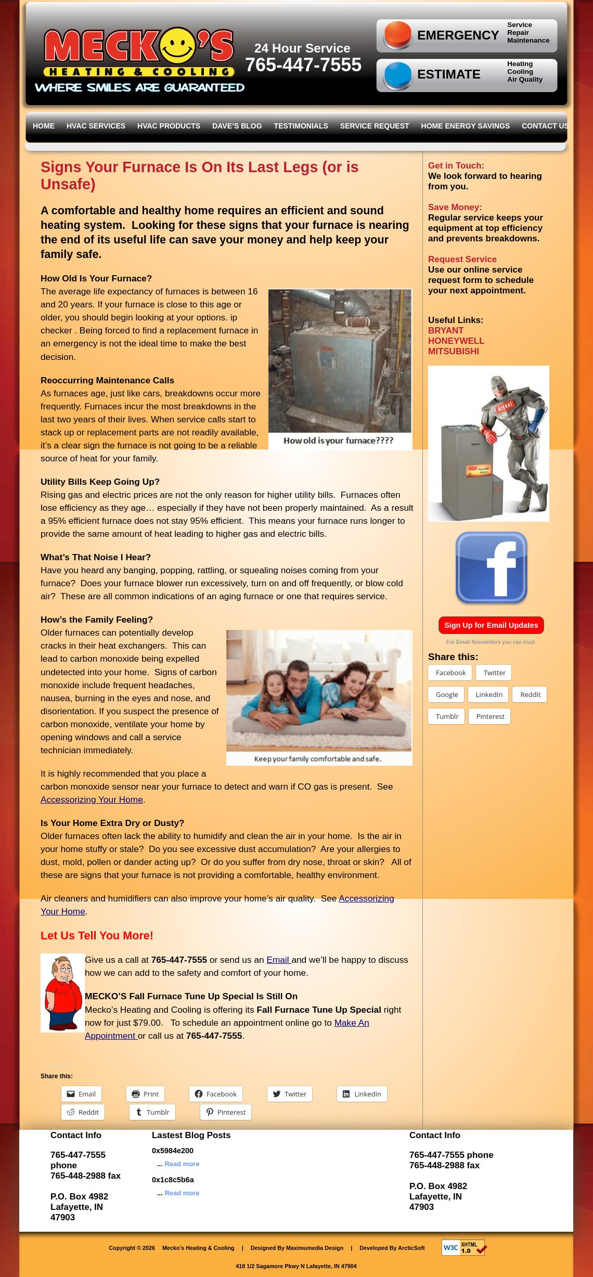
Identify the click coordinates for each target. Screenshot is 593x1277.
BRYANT (446, 331)
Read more (181, 1164)
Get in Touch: (456, 166)
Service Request (374, 126)
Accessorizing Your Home (92, 799)
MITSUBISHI (453, 351)
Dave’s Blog (237, 126)
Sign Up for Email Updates (491, 625)
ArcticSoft (411, 1248)
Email (278, 959)
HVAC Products (168, 126)
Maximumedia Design (314, 1248)
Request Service (462, 259)
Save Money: (455, 207)
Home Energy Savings (465, 126)
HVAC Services (96, 126)
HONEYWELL (456, 341)
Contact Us (545, 126)
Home (44, 126)
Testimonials (301, 126)
